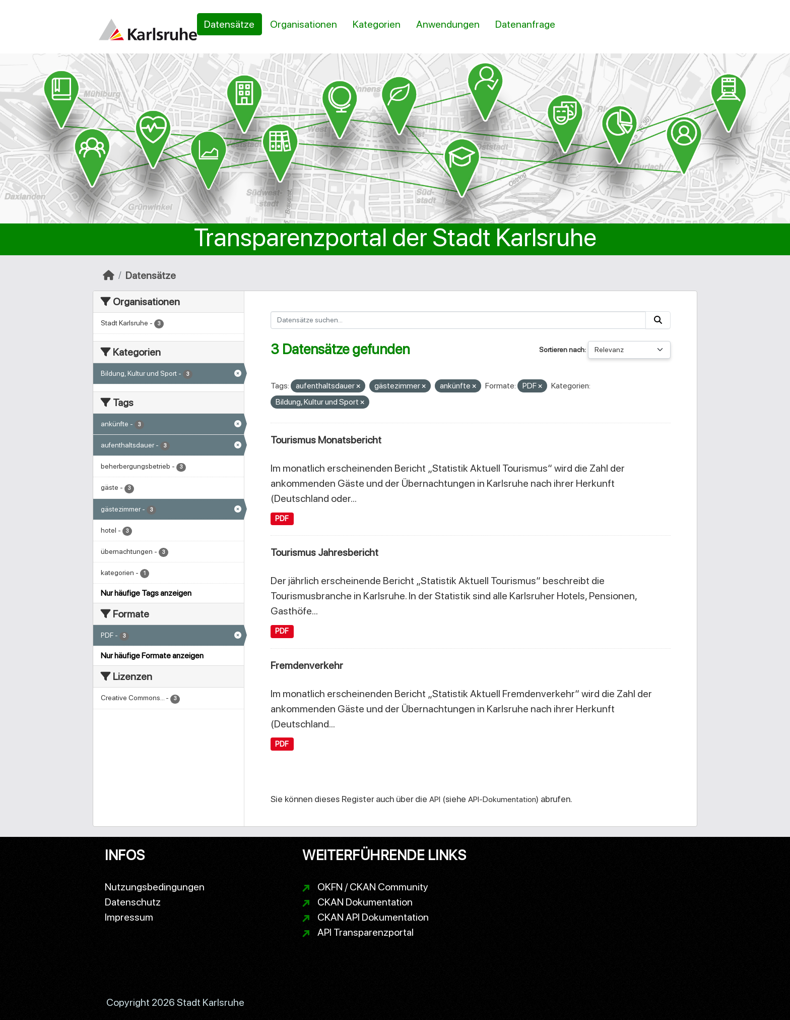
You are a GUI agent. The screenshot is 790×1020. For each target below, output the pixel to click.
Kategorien (377, 24)
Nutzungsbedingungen (155, 887)
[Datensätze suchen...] (458, 320)
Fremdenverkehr (307, 665)
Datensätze (229, 24)
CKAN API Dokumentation (373, 917)
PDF (282, 518)
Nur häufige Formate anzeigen (152, 655)
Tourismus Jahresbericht (324, 552)
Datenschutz (133, 902)
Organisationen (303, 24)
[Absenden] (658, 320)
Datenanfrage (525, 24)
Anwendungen (448, 24)
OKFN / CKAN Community (372, 887)
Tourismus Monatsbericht (326, 440)
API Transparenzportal (365, 932)
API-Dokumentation (502, 799)
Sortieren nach (561, 350)
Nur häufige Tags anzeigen (146, 593)
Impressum (129, 917)
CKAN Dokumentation (365, 902)
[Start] (108, 275)
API (434, 799)
